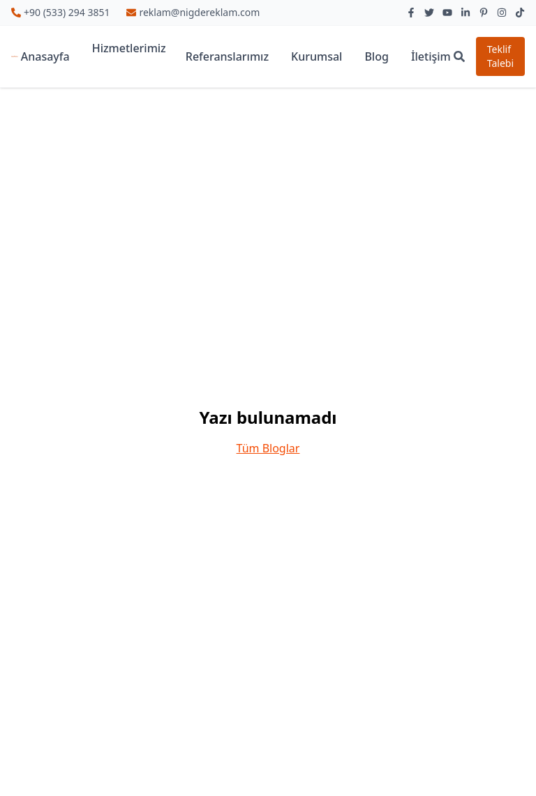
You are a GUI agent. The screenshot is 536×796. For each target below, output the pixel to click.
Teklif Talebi (500, 56)
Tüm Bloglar (268, 448)
